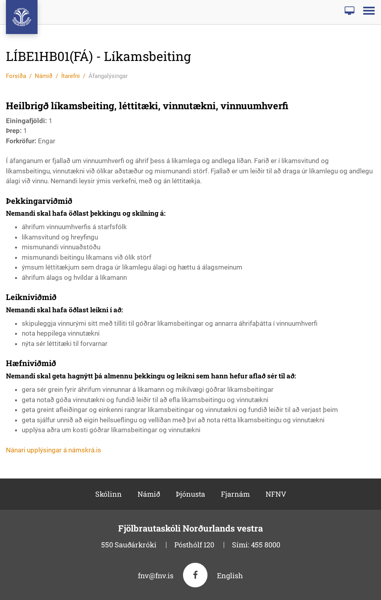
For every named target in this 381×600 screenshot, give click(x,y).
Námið (44, 76)
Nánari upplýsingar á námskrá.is (53, 450)
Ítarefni (70, 76)
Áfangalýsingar (108, 76)
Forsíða (16, 76)
